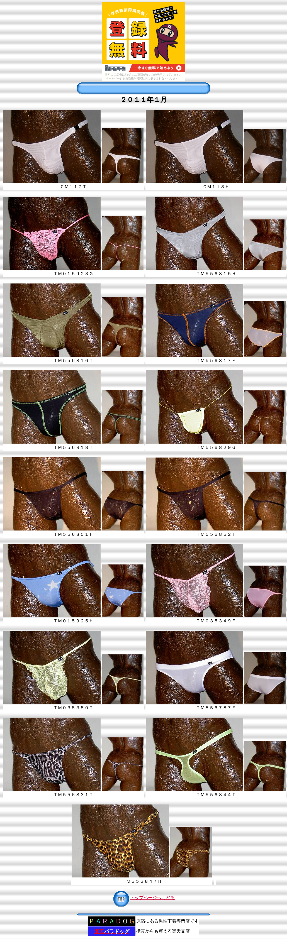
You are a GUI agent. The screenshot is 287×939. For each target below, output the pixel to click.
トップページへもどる (143, 897)
